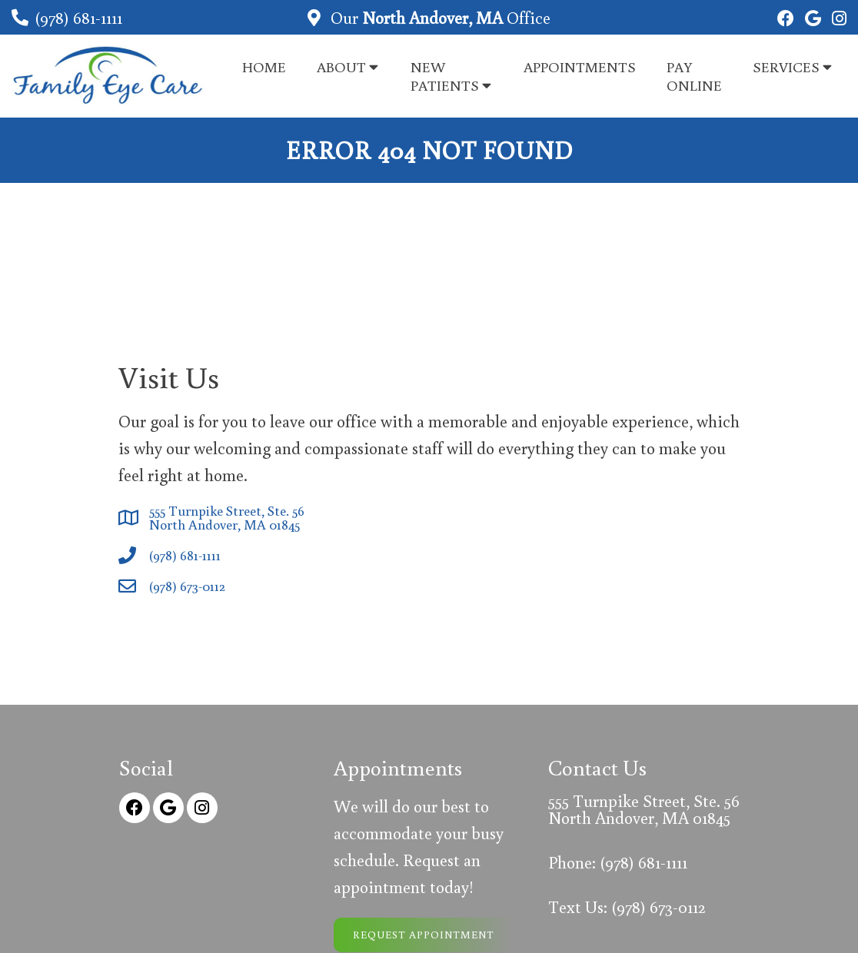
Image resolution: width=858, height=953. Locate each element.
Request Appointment (423, 934)
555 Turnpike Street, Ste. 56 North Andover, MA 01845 (226, 517)
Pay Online (694, 76)
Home (264, 66)
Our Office (438, 17)
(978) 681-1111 (78, 17)
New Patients (445, 76)
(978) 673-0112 (187, 586)
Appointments (580, 66)
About (341, 66)
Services (786, 66)
